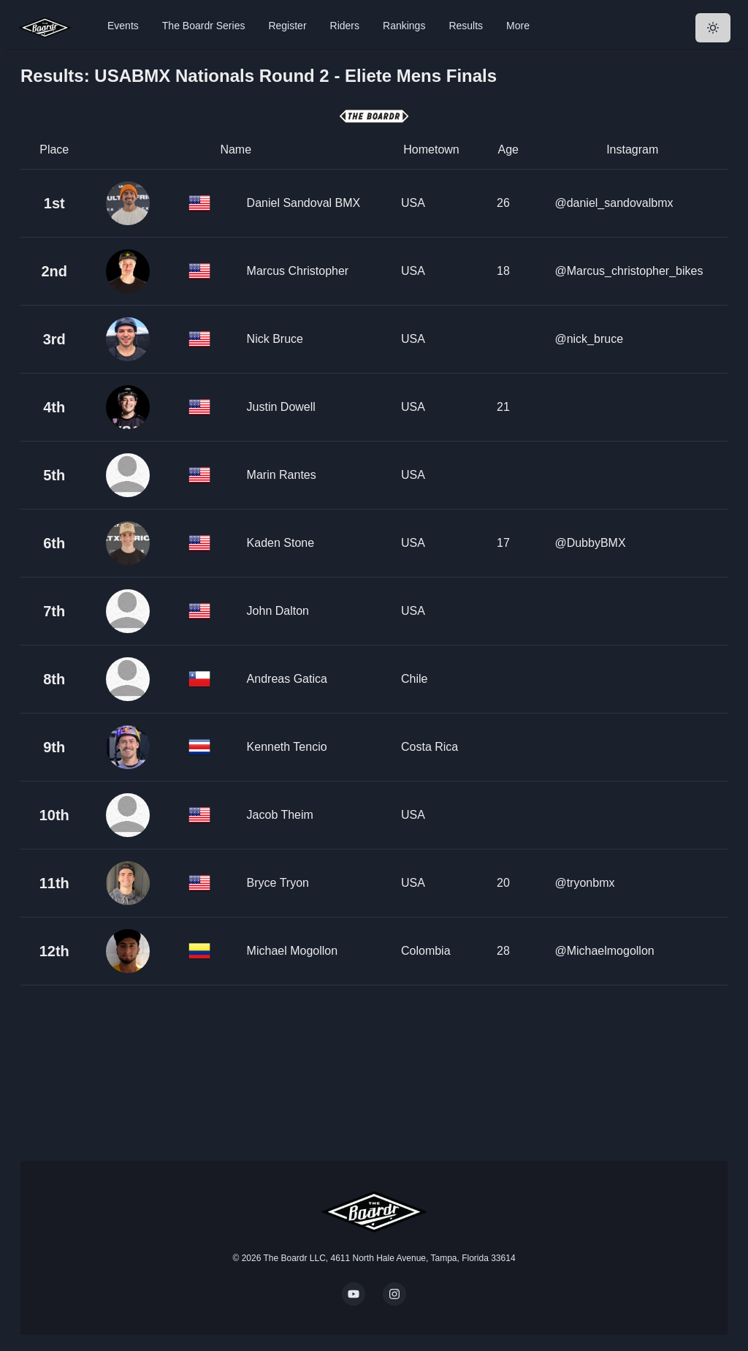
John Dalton (278, 611)
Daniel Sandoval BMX (304, 203)
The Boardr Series (203, 25)
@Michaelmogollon (604, 951)
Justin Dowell (281, 407)
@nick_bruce (588, 339)
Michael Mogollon (292, 951)
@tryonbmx (584, 883)
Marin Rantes (281, 475)
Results (466, 25)
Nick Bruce (275, 339)
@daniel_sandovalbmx (613, 203)
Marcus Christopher (298, 271)
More (518, 25)
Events (123, 25)
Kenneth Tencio (287, 747)
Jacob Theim (280, 815)
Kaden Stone (281, 543)
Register (287, 25)
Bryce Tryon (278, 883)
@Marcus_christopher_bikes (628, 271)
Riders (344, 25)
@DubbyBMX (589, 543)
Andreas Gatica (287, 679)
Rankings (404, 25)
